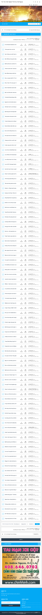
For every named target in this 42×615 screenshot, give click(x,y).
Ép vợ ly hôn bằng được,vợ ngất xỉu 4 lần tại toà (14, 130)
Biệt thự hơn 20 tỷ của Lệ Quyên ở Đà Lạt (13, 370)
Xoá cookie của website (26, 607)
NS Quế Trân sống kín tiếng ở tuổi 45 (12, 465)
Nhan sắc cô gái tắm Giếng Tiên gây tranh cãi (14, 489)
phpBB (36, 612)
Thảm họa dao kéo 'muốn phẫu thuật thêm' (13, 68)
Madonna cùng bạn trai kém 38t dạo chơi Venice (14, 446)
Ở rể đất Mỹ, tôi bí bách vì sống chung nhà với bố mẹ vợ (16, 264)
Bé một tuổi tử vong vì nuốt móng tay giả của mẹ (14, 508)
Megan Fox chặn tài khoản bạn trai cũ (12, 461)
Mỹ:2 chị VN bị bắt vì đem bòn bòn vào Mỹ (13, 92)
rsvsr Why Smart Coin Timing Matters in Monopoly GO (16, 159)
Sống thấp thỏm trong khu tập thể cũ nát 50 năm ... (15, 197)
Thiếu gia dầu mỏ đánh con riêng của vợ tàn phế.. (14, 504)
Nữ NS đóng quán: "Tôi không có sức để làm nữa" (15, 494)
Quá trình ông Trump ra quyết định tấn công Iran (14, 169)
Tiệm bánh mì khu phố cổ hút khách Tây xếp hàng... (15, 116)
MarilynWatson (31, 479)
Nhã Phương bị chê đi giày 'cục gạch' (12, 327)
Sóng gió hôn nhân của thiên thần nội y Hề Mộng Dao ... (16, 226)
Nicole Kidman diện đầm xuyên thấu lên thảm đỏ (14, 126)
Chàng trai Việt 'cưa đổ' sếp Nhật (11, 140)
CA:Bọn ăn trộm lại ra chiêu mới (11, 336)
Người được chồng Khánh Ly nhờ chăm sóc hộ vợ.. (15, 499)
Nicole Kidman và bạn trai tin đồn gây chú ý (13, 398)
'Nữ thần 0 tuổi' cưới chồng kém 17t (12, 106)
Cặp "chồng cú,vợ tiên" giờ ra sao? (12, 54)
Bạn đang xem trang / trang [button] (19, 39)
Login (30, 4)
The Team (23, 603)
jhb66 (30, 149)
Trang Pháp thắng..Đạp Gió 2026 (11, 341)
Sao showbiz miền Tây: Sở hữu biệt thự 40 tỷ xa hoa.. (15, 470)
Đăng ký (21, 539)
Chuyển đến (36, 534)
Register (35, 4)
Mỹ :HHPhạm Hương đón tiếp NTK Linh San (13, 59)
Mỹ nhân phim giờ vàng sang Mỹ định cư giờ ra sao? (15, 351)
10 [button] (33, 39)
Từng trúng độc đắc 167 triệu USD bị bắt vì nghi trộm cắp (16, 518)
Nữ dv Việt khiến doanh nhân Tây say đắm (13, 87)
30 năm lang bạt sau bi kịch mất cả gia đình (13, 293)
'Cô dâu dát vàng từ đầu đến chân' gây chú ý (14, 298)
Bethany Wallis (31, 427)
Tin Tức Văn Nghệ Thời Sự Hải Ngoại (12, 2)
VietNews (30, 168)
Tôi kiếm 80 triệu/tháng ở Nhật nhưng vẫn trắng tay (15, 97)
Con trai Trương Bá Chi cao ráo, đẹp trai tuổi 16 (14, 451)
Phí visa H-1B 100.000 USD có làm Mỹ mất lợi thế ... (15, 312)
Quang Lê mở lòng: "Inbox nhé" (11, 193)
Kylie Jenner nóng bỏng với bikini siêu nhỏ (13, 240)
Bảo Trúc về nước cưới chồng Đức (11, 274)
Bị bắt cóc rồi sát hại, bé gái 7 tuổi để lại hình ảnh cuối (15, 202)
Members (23, 605)
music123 (31, 49)
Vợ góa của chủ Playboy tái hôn (11, 331)
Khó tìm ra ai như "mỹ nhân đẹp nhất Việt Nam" (14, 379)
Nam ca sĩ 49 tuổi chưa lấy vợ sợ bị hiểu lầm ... (14, 394)
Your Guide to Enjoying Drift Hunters (12, 480)
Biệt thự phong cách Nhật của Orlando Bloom (14, 441)
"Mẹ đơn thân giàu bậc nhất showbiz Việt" (13, 183)
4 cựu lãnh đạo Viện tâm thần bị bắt (12, 288)
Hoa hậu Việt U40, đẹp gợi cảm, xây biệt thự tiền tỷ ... (15, 475)
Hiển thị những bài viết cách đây (11, 524)
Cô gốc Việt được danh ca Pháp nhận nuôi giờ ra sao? (15, 403)
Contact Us (24, 601)
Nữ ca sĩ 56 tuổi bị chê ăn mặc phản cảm (13, 485)
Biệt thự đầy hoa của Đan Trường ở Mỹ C (13, 63)
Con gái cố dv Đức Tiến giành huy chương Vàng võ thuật (16, 355)
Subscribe (11, 605)
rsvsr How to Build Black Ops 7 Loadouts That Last (15, 149)
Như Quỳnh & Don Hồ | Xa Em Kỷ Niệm (12, 250)
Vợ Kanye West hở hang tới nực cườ (12, 221)
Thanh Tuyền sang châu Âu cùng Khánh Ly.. (13, 236)
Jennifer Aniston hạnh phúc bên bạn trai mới (14, 279)
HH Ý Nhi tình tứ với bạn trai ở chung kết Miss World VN (16, 513)
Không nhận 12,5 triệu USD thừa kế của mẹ (13, 269)
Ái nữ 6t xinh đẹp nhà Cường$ (11, 317)
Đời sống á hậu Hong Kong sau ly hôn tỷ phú (14, 408)
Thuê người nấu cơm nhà (10, 49)
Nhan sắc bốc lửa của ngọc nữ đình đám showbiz (15, 255)
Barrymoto (31, 44)
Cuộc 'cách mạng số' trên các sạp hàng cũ (13, 437)
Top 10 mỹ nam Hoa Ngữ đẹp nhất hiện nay (13, 422)
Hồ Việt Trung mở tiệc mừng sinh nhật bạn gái (14, 413)
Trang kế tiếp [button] (37, 39)
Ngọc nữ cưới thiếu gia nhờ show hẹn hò (13, 360)
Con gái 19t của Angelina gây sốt (11, 384)
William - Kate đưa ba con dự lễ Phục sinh (13, 283)
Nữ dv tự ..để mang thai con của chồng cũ (13, 231)
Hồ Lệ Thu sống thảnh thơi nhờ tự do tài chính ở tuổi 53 (16, 456)
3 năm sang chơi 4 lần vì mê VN (11, 145)
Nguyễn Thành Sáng (32, 173)
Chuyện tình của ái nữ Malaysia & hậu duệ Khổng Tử (15, 346)
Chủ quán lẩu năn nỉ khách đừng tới (12, 135)
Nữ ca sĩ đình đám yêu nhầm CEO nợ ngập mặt (14, 365)
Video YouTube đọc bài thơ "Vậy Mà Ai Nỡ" (13, 389)
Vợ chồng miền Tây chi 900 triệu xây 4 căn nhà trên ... (15, 418)
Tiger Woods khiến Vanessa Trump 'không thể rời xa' (15, 212)
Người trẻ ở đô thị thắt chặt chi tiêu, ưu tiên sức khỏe (15, 102)
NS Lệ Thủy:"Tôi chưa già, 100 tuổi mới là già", (14, 82)
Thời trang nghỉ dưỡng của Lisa (11, 178)
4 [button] (29, 39)
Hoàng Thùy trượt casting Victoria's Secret (13, 245)
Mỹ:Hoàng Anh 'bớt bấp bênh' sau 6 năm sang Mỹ (14, 111)
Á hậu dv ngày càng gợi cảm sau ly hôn (12, 322)
